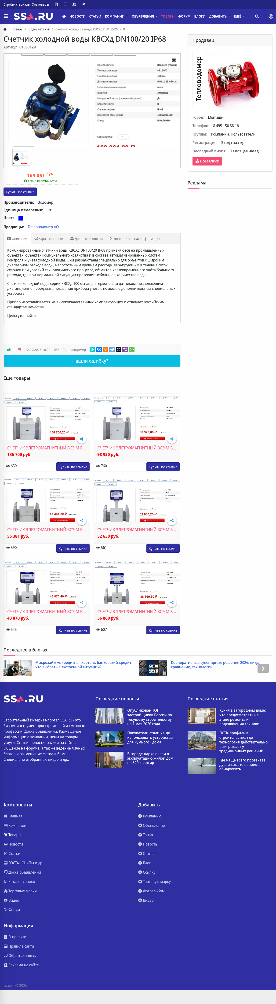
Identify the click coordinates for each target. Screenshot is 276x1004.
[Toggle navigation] (271, 16)
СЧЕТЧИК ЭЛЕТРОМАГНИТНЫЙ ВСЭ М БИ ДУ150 (142, 448)
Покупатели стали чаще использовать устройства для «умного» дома (150, 737)
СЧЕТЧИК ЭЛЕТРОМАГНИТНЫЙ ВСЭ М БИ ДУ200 (52, 448)
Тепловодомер (74, 349)
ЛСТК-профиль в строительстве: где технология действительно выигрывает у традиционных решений (243, 742)
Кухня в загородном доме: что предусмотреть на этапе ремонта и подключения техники (242, 717)
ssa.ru (9, 985)
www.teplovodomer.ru (73, 466)
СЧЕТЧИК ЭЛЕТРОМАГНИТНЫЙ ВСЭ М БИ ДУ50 (51, 611)
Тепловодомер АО (43, 226)
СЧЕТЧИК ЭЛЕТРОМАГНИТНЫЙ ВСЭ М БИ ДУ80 (141, 529)
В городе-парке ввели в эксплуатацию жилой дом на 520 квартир (150, 758)
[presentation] (12, 668)
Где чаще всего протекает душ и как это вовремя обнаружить (242, 765)
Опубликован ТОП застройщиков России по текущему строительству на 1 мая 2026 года (149, 717)
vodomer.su (20, 192)
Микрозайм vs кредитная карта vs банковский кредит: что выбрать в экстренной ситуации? (83, 664)
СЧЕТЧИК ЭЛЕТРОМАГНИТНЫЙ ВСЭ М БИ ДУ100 (52, 529)
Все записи (207, 161)
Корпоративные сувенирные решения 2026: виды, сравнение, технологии (216, 664)
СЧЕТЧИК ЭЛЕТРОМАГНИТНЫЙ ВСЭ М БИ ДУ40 (141, 611)
